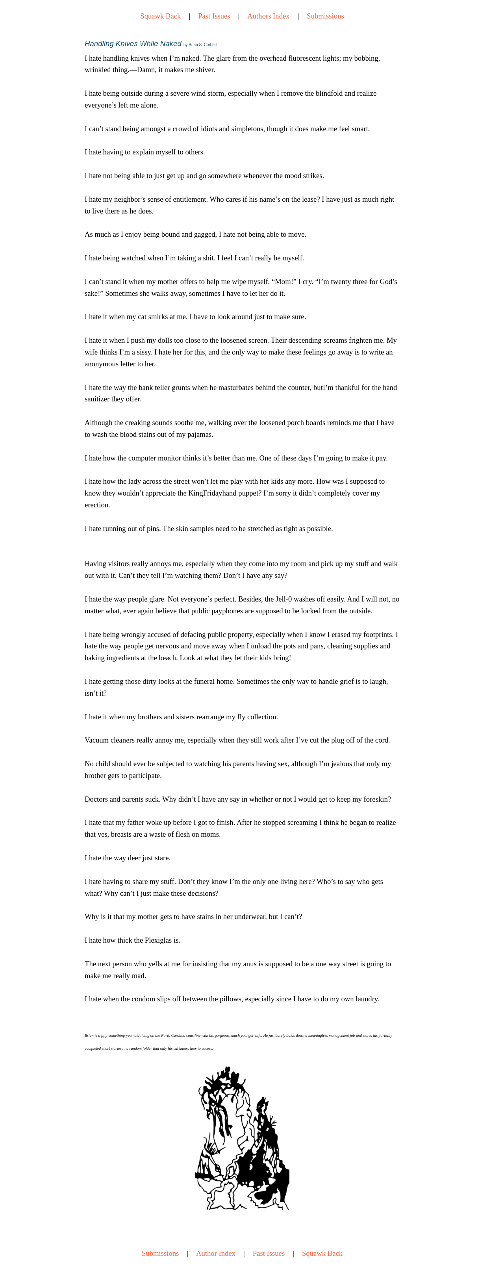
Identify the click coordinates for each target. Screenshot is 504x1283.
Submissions (325, 16)
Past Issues (214, 16)
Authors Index (268, 16)
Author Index (215, 1253)
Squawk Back (160, 16)
